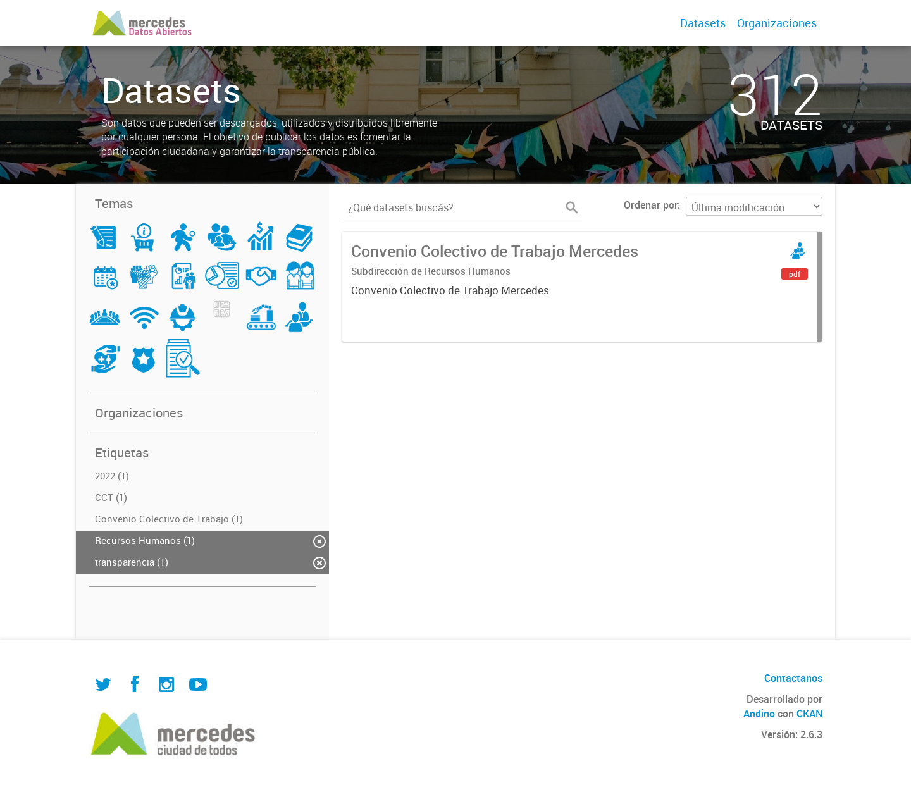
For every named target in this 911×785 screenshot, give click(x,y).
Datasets (703, 22)
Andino (759, 713)
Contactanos (793, 678)
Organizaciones (777, 22)
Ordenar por (651, 205)
